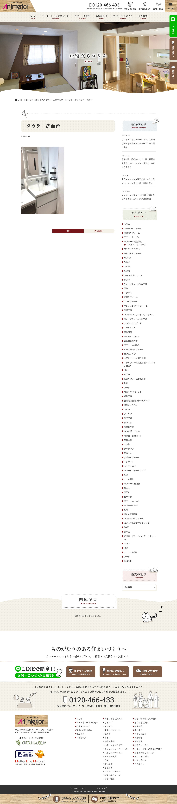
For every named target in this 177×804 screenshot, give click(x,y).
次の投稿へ (99, 230)
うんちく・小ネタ (132, 336)
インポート (129, 462)
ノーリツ (128, 414)
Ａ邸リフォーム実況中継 (135, 358)
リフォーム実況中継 (133, 242)
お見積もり (139, 764)
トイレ (127, 409)
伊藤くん (128, 453)
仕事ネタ (128, 497)
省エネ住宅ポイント (133, 392)
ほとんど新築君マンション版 (137, 523)
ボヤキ (127, 543)
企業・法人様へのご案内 (145, 719)
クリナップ (129, 449)
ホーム (33, 17)
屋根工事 (128, 440)
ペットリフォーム (112, 771)
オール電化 (129, 479)
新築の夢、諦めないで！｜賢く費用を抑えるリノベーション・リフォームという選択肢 (138, 163)
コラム (127, 224)
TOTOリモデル (130, 405)
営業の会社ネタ (131, 341)
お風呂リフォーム (132, 233)
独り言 (127, 532)
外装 (126, 288)
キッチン (108, 726)
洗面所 (107, 734)
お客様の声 (101, 17)
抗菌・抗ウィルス (112, 775)
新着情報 (138, 741)
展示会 (127, 488)
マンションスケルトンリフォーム (138, 315)
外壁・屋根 (109, 741)
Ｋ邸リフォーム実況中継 (135, 379)
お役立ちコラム (141, 745)
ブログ (127, 388)
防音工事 (108, 764)
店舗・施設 (109, 779)
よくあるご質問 (141, 723)
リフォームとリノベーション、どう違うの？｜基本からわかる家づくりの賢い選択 (138, 143)
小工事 (127, 374)
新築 (126, 475)
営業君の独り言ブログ (144, 753)
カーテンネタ (130, 466)
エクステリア (130, 354)
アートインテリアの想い (87, 723)
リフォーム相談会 (132, 484)
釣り (126, 383)
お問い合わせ (158, 9)
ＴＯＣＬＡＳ (130, 328)
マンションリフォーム (134, 519)
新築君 (127, 271)
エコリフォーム (131, 301)
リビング (108, 723)
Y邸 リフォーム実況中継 (135, 319)
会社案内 (138, 730)
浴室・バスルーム (112, 730)
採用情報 (138, 738)
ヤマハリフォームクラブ (135, 470)
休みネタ (128, 423)
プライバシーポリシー (78, 788)
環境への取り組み (84, 730)
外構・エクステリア (113, 745)
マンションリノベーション (116, 749)
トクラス (128, 293)
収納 (106, 760)
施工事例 (80, 734)
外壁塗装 (128, 418)
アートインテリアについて (55, 17)
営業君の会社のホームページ (137, 401)
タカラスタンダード (133, 323)
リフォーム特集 (131, 505)
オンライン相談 (130, 9)
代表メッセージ (83, 726)
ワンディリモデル (132, 249)
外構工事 (128, 310)
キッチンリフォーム (133, 228)
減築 (126, 548)
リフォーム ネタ (132, 501)
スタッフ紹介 (140, 734)
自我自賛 (128, 332)
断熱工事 (128, 396)
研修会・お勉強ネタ (133, 436)
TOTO (126, 527)
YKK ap (127, 258)
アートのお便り (131, 552)
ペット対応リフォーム (134, 350)
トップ (79, 719)
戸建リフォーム (131, 297)
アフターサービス (132, 237)
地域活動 (128, 561)
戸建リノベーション (113, 753)
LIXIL (126, 370)
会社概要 (143, 17)
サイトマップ (102, 788)
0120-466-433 (106, 5)
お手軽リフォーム (132, 457)
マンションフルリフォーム (136, 306)
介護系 (127, 280)
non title (127, 266)
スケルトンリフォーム (136, 245)
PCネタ (127, 262)
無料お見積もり (145, 9)
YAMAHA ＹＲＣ (132, 431)
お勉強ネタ (129, 427)
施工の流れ (139, 726)
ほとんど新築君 (131, 514)
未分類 (127, 444)
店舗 (126, 510)
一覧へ (68, 230)
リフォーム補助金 (132, 345)
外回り (127, 492)
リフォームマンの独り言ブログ (148, 749)
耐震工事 (108, 768)
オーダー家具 (110, 756)
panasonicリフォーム (133, 275)
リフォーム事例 (82, 17)
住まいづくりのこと (123, 17)
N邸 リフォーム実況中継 (135, 284)
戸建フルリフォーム (133, 253)
